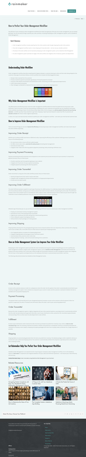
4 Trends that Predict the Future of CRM (65, 383)
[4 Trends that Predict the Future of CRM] (67, 374)
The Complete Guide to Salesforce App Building (42, 403)
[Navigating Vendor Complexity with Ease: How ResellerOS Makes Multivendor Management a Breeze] (19, 374)
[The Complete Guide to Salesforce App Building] (43, 394)
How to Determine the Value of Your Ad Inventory (18, 403)
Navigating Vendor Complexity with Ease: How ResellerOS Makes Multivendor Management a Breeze (18, 384)
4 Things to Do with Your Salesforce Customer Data (42, 383)
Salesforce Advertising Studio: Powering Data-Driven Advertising (65, 403)
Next (82, 18)
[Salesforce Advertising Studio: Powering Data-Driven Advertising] (67, 394)
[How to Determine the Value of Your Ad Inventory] (19, 394)
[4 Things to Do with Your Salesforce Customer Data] (43, 374)
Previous (77, 18)
